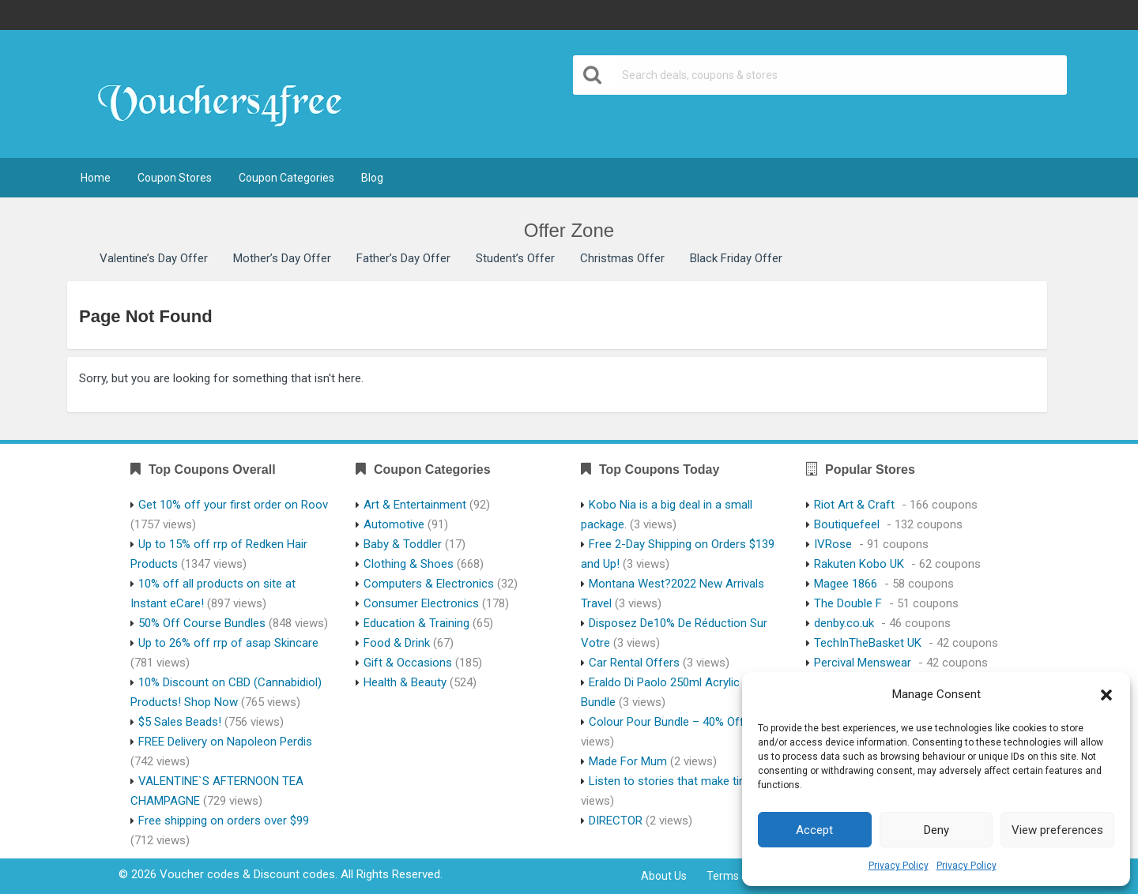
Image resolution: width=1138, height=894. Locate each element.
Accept (814, 830)
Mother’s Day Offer (282, 258)
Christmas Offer (622, 258)
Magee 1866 (845, 584)
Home (96, 177)
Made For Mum (628, 761)
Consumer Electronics (421, 603)
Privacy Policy (899, 865)
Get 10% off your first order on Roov (233, 505)
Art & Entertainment (415, 505)
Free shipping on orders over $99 (223, 820)
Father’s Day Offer (403, 258)
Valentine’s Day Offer (154, 258)
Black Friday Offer (736, 258)
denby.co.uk (844, 623)
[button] (1106, 695)
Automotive (394, 524)
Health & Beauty (405, 682)
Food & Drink (397, 643)
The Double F (848, 603)
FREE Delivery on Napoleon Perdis (225, 741)
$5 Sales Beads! (179, 722)
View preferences (1057, 830)
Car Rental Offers (634, 662)
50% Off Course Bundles (202, 623)
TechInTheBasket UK (867, 643)
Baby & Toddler (403, 544)
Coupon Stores (175, 177)
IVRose (833, 544)
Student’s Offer (515, 258)
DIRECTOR (615, 820)
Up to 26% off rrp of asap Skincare (228, 643)
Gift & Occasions (408, 662)
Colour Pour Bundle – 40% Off (666, 722)
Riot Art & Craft (854, 505)
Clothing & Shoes (409, 564)
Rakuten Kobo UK (859, 564)
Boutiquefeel (847, 524)
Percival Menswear (862, 662)
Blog (372, 177)
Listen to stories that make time (672, 781)
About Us (664, 876)
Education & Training (416, 623)
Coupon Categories (286, 177)
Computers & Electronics (429, 584)
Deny (936, 830)
